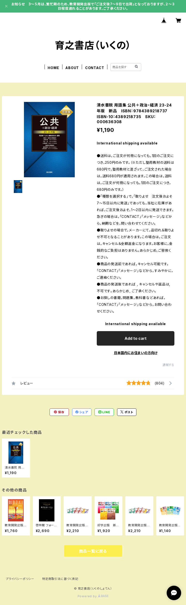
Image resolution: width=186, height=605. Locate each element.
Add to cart (136, 338)
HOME (53, 68)
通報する (168, 365)
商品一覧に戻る (93, 551)
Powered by (93, 596)
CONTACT (94, 68)
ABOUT (72, 68)
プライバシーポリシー (20, 579)
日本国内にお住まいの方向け (135, 353)
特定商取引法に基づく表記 (60, 579)
